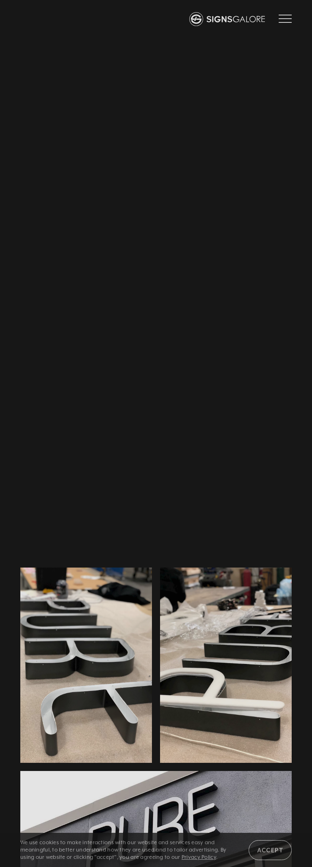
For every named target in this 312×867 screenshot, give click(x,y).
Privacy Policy (199, 857)
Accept (270, 850)
